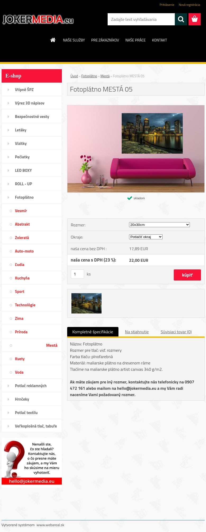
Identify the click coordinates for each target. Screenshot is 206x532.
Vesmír (21, 211)
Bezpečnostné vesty (32, 116)
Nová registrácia (189, 4)
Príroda (21, 332)
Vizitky (21, 143)
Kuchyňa (22, 278)
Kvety (20, 359)
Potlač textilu (26, 413)
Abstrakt (22, 224)
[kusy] (77, 274)
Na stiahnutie (137, 332)
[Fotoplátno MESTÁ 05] (135, 107)
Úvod (74, 76)
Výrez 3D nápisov (29, 103)
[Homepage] (53, 40)
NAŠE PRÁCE (135, 40)
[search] (181, 19)
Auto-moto (24, 251)
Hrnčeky (22, 399)
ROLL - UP (23, 184)
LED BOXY (23, 170)
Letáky (20, 130)
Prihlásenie (167, 4)
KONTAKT (159, 40)
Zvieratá (22, 238)
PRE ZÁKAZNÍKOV (105, 40)
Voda (19, 372)
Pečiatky (22, 157)
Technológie (25, 305)
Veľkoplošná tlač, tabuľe (36, 426)
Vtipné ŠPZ (24, 90)
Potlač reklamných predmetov (31, 387)
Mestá (51, 345)
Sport (19, 291)
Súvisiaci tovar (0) (176, 332)
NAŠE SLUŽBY (74, 40)
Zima (19, 318)
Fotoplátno (24, 197)
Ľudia (20, 265)
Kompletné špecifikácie (92, 332)
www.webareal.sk (50, 525)
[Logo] (38, 19)
